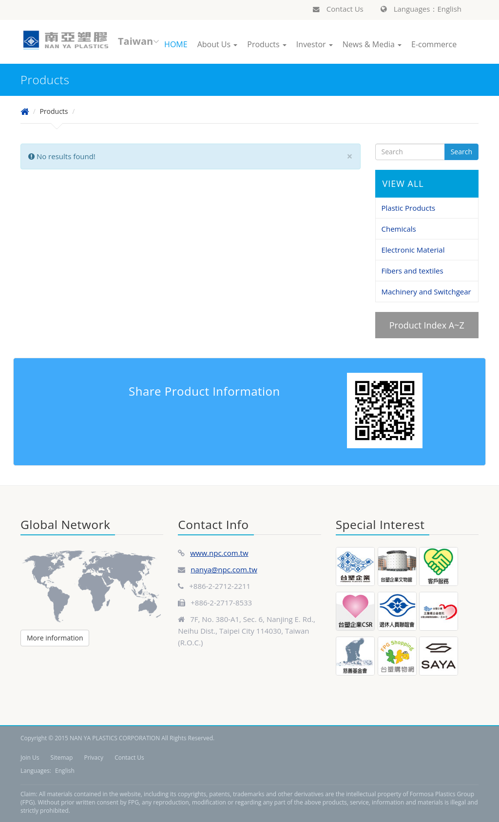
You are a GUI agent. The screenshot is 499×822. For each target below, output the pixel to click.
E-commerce (434, 44)
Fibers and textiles (412, 270)
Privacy (93, 757)
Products (267, 44)
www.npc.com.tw (219, 553)
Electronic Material (413, 250)
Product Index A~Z (426, 325)
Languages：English (421, 9)
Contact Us (338, 9)
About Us (217, 44)
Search (461, 151)
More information (55, 637)
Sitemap (62, 757)
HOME (176, 44)
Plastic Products (409, 208)
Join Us (29, 757)
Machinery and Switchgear (426, 291)
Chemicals (399, 229)
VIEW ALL (403, 183)
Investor (314, 44)
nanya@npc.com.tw (224, 569)
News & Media (372, 44)
